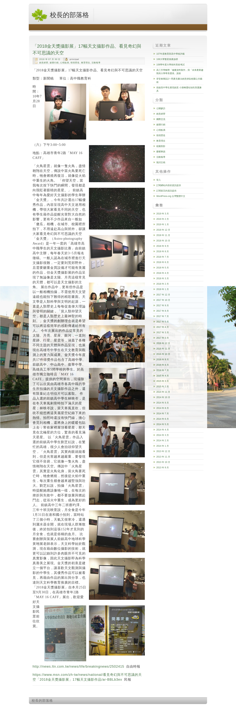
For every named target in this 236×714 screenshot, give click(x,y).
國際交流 (160, 119)
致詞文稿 (160, 162)
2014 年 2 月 (162, 440)
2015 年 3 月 (162, 381)
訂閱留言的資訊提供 (166, 190)
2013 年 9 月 (162, 467)
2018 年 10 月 (163, 240)
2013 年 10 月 (163, 462)
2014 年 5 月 (162, 424)
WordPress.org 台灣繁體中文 (170, 196)
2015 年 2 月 (162, 386)
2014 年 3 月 (162, 435)
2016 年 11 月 (163, 348)
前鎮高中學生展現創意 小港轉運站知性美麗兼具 (179, 89)
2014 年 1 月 (162, 446)
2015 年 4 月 (162, 375)
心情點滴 (64, 62)
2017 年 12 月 (163, 294)
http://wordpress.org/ (165, 708)
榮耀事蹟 (160, 151)
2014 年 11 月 (163, 392)
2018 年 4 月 (162, 273)
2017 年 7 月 (162, 316)
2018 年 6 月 (162, 262)
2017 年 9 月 (162, 305)
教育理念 (85, 62)
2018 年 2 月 (162, 284)
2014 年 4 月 (162, 429)
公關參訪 (160, 108)
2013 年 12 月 (163, 451)
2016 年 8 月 (162, 365)
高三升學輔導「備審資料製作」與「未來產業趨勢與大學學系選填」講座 (179, 72)
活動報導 (96, 62)
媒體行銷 (54, 62)
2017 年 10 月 (163, 300)
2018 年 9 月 (162, 246)
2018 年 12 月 (163, 230)
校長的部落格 (60, 14)
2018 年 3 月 (162, 278)
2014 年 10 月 (163, 397)
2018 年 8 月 (162, 251)
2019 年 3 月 (162, 213)
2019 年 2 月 (162, 219)
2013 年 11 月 (163, 456)
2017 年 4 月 (162, 327)
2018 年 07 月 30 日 (49, 59)
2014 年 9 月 (162, 402)
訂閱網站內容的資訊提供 (168, 185)
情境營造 (75, 62)
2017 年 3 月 (162, 332)
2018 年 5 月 (162, 267)
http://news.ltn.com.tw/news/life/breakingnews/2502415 (78, 666)
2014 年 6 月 (162, 419)
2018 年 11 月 (163, 235)
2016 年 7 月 (162, 370)
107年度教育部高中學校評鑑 (170, 54)
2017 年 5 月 (162, 321)
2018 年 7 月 (162, 257)
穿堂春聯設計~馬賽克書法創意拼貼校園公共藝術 (179, 80)
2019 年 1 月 (162, 224)
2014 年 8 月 (162, 408)
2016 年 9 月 (162, 359)
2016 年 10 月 (163, 354)
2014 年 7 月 (162, 413)
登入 (158, 180)
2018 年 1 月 (162, 289)
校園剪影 (160, 146)
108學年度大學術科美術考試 (170, 64)
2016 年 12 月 (163, 343)
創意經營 (43, 62)
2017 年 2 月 (162, 338)
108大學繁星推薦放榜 (167, 59)
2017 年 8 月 (162, 311)
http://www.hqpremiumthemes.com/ (192, 708)
